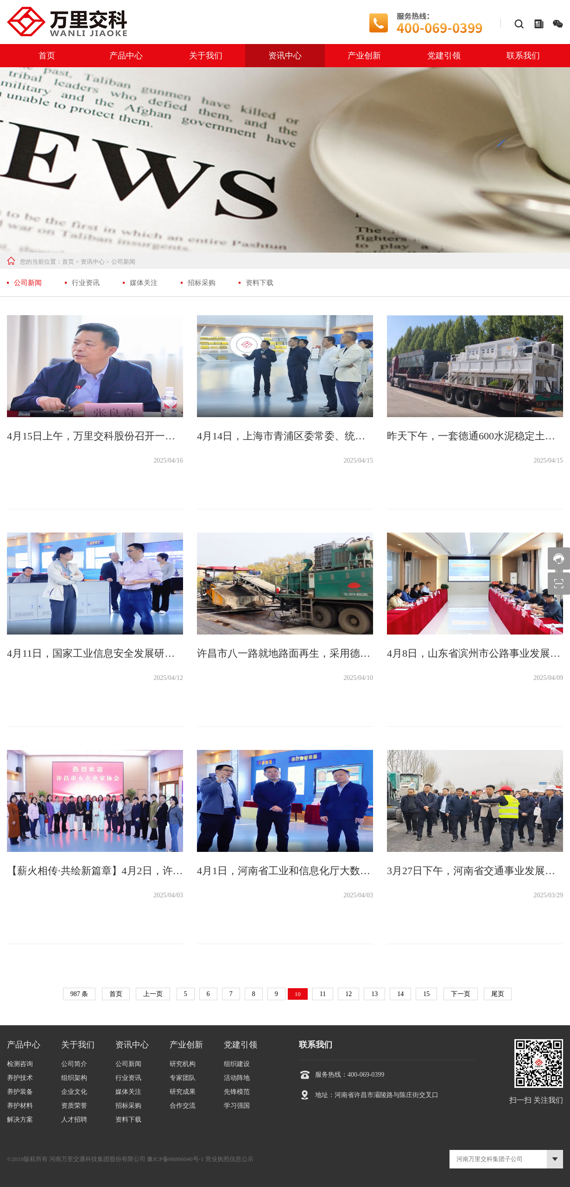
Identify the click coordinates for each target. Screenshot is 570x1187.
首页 (46, 55)
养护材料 (20, 1105)
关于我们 (205, 55)
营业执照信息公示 (229, 1158)
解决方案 (20, 1119)
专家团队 (183, 1077)
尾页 (497, 993)
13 (374, 993)
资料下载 (259, 282)
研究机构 (183, 1063)
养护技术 (20, 1077)
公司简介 (74, 1063)
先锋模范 (237, 1091)
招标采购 (201, 282)
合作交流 (183, 1105)
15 (426, 993)
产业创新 (364, 55)
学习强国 (237, 1105)
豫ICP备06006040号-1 (175, 1158)
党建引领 (444, 55)
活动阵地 (237, 1077)
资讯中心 (285, 55)
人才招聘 (74, 1119)
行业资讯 (86, 282)
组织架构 (74, 1077)
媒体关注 (144, 282)
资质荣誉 (74, 1105)
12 (348, 993)
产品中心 (126, 55)
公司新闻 (123, 261)
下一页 (460, 993)
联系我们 (523, 55)
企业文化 (74, 1091)
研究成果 (183, 1091)
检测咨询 (20, 1063)
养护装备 (20, 1091)
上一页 (153, 993)
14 (400, 993)
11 (323, 993)
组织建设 (237, 1063)
